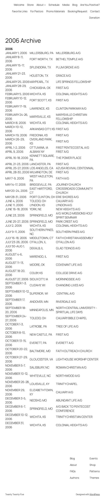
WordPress (95, 494)
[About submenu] (45, 5)
